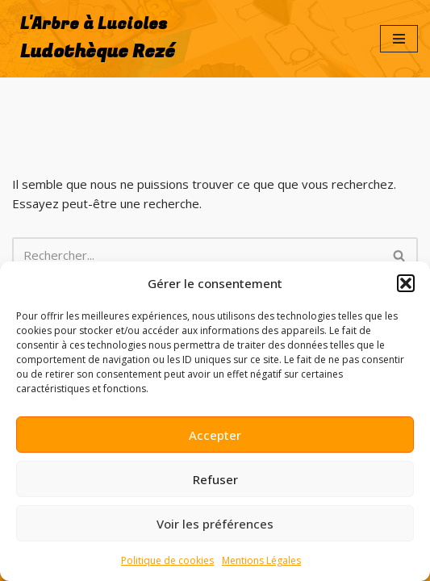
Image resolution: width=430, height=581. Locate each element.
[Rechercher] (197, 255)
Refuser (215, 479)
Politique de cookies (167, 560)
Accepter (215, 435)
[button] (406, 283)
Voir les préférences (215, 524)
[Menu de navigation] (399, 38)
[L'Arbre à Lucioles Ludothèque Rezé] (93, 38)
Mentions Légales (261, 560)
